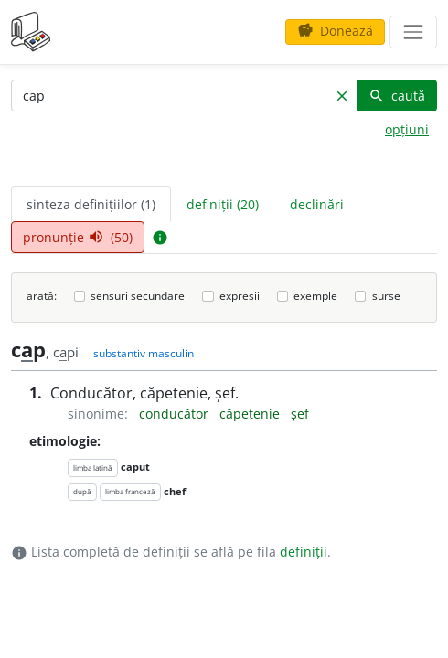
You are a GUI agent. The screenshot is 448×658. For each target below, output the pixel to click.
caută (396, 95)
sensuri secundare (138, 295)
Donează (335, 30)
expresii (239, 295)
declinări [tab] (317, 204)
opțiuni (407, 129)
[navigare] (413, 32)
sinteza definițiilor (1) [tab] (91, 204)
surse (386, 295)
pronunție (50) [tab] (78, 237)
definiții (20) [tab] (223, 204)
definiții (303, 551)
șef (300, 413)
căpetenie (251, 413)
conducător (175, 413)
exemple (315, 295)
